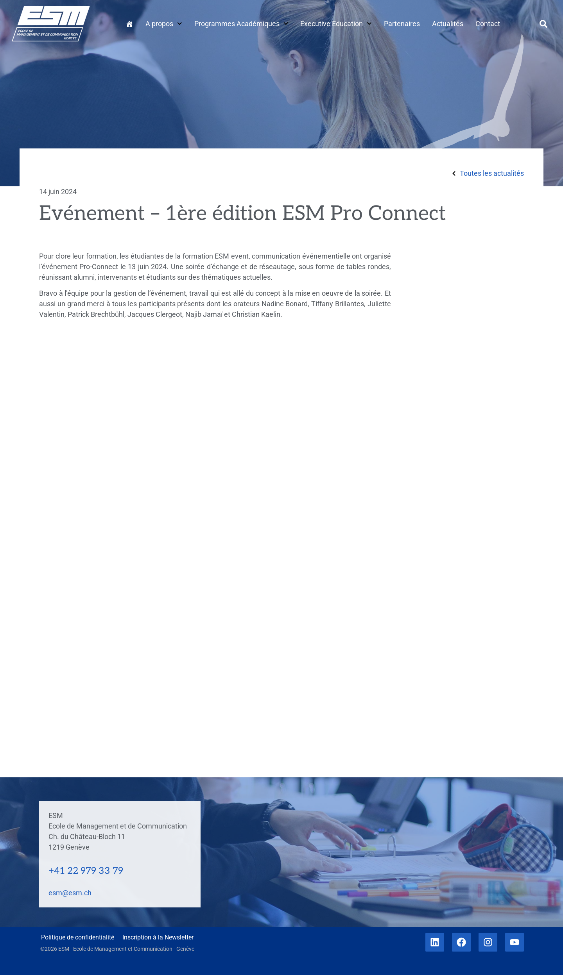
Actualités (447, 24)
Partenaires (402, 24)
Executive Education (336, 23)
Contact (487, 24)
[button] (543, 24)
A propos (163, 23)
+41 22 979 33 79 (85, 871)
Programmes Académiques (241, 23)
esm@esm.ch (69, 893)
